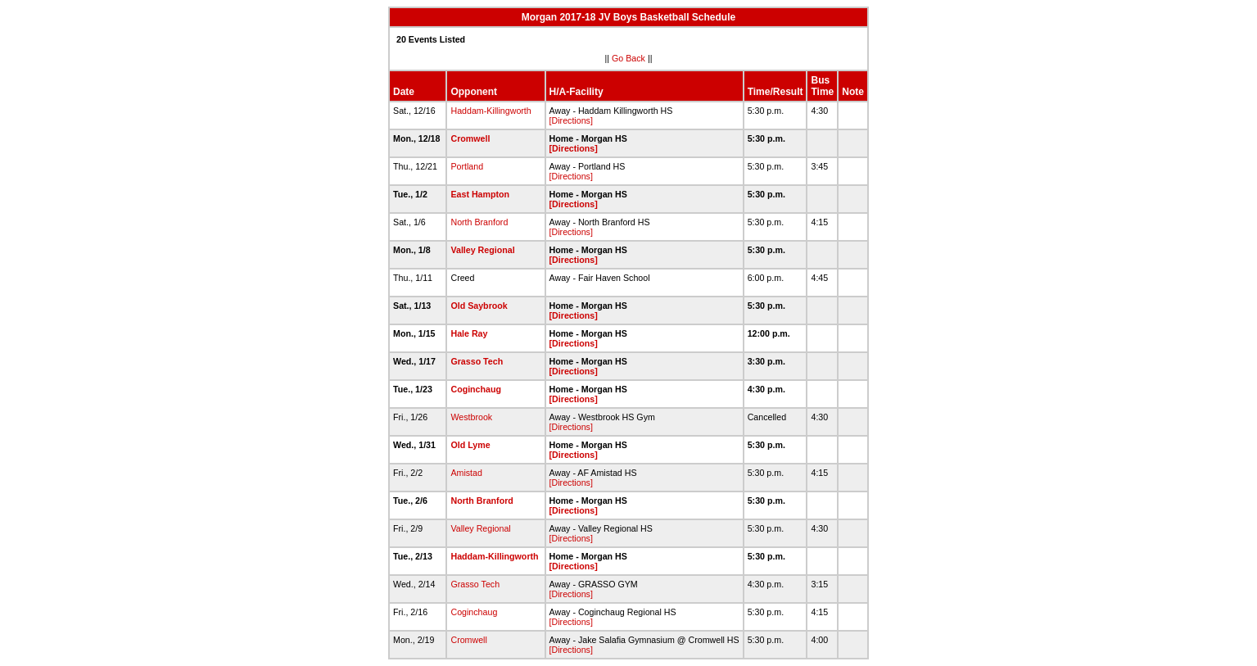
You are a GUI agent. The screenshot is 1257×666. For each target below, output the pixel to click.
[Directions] (571, 120)
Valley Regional (482, 250)
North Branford (479, 222)
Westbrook (471, 417)
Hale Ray (468, 333)
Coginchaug (475, 389)
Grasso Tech (476, 361)
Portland (466, 166)
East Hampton (479, 194)
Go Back (628, 58)
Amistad (466, 473)
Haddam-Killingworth (490, 111)
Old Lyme (470, 445)
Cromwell (470, 138)
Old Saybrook (478, 305)
